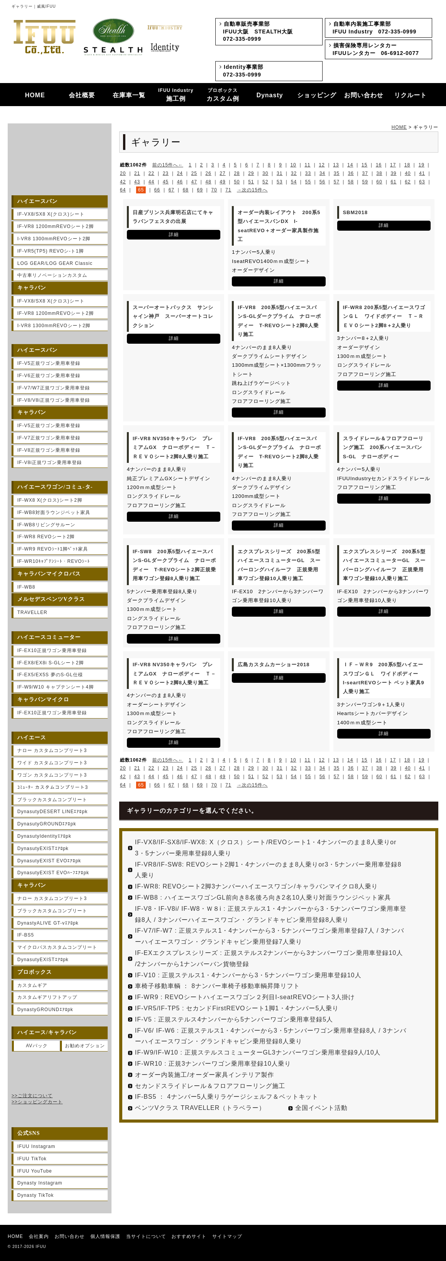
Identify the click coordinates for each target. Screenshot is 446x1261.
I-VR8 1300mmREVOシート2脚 (53, 238)
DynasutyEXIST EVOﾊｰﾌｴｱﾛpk (53, 872)
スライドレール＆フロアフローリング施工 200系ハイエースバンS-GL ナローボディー (383, 447)
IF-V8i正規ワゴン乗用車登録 (49, 462)
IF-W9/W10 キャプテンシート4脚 (55, 687)
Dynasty (269, 95)
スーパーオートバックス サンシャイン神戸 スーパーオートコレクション (173, 316)
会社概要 (82, 95)
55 (308, 182)
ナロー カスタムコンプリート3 (52, 750)
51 (251, 182)
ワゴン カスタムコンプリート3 (52, 775)
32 (294, 173)
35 (336, 173)
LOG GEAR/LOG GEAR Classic (55, 263)
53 (280, 182)
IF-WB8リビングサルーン (46, 524)
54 (294, 182)
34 (322, 173)
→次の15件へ (252, 190)
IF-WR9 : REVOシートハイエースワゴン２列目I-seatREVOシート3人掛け (245, 997)
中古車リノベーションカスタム (52, 275)
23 (165, 173)
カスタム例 (223, 95)
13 (336, 165)
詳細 (174, 234)
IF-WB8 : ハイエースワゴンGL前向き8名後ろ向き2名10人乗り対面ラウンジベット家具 (263, 897)
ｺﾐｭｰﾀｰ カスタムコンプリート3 (52, 787)
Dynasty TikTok (35, 1195)
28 (237, 173)
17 (393, 165)
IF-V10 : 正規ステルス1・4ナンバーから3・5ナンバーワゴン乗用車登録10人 (248, 975)
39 (393, 173)
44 (151, 182)
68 (185, 190)
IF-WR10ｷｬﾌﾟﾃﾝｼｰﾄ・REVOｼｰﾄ (53, 561)
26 (208, 173)
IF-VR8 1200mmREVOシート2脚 (55, 226)
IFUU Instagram (36, 1146)
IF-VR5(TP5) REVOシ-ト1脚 (50, 251)
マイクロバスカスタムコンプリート (57, 947)
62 (408, 182)
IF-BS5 (25, 935)
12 (322, 165)
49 (222, 182)
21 (137, 173)
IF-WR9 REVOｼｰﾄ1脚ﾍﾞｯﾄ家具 (52, 549)
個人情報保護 (105, 1236)
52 (265, 182)
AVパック (36, 1045)
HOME (35, 95)
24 (180, 173)
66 (157, 190)
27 (222, 173)
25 (194, 173)
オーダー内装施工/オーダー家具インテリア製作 (204, 1074)
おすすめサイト (188, 1236)
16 (378, 165)
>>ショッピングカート (37, 1102)
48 (208, 182)
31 (280, 173)
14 (350, 165)
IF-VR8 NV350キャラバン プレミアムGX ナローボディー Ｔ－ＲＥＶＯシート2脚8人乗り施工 (174, 447)
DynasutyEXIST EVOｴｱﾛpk (49, 860)
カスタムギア (32, 985)
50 (237, 182)
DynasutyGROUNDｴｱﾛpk (46, 824)
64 (123, 190)
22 (151, 173)
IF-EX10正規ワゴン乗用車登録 (52, 650)
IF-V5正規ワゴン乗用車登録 (48, 363)
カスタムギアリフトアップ (47, 997)
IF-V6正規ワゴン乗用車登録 (48, 375)
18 (407, 165)
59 (365, 182)
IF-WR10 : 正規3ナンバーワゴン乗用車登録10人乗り (213, 1063)
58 (351, 182)
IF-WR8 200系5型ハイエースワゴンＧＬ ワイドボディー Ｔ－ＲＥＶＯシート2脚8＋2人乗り (384, 316)
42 (123, 182)
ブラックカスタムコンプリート (52, 799)
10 (293, 165)
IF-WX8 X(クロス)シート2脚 (49, 500)
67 (171, 190)
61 (393, 182)
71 (228, 190)
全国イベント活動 (321, 1108)
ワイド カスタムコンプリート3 (52, 762)
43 (137, 182)
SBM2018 (355, 212)
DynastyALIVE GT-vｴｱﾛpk (47, 923)
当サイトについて (146, 1236)
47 (194, 182)
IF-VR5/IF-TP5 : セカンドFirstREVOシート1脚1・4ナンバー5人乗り (237, 1008)
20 (123, 173)
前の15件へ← (167, 165)
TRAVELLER (32, 612)
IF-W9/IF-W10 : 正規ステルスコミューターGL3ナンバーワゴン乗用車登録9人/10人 (258, 1052)
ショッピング (316, 95)
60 (379, 182)
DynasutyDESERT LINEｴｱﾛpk (52, 811)
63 (422, 182)
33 (308, 173)
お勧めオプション (85, 1045)
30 (265, 173)
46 (180, 182)
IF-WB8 (26, 587)
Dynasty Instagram (39, 1183)
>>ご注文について (32, 1095)
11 (307, 165)
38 (379, 173)
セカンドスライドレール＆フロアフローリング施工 (210, 1086)
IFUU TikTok (32, 1158)
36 (351, 173)
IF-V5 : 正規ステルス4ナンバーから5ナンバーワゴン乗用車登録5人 (234, 1019)
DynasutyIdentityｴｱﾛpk (44, 836)
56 (322, 182)
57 (336, 182)
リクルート (410, 95)
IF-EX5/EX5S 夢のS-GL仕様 (50, 674)
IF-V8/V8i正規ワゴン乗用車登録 (53, 400)
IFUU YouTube (34, 1171)
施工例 (176, 95)
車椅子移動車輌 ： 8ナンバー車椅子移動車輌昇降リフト (217, 986)
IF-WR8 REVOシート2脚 (46, 536)
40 (408, 173)
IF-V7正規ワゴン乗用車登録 (48, 438)
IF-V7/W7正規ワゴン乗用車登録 (53, 388)
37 (365, 173)
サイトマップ (227, 1236)
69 (200, 190)
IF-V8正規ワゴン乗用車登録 (48, 450)
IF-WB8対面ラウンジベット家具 (53, 512)
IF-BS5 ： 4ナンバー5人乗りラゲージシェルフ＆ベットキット (226, 1096)
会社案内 (39, 1236)
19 (421, 165)
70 (214, 190)
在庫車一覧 (129, 95)
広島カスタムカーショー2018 (274, 664)
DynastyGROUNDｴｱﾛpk (45, 1009)
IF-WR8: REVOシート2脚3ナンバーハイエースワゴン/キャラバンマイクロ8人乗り (256, 886)
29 (251, 173)
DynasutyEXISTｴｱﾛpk (42, 848)
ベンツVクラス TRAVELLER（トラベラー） (200, 1108)
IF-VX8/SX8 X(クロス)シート (51, 214)
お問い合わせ (363, 95)
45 (165, 182)
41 (422, 173)
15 (364, 165)
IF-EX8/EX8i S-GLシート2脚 (50, 662)
